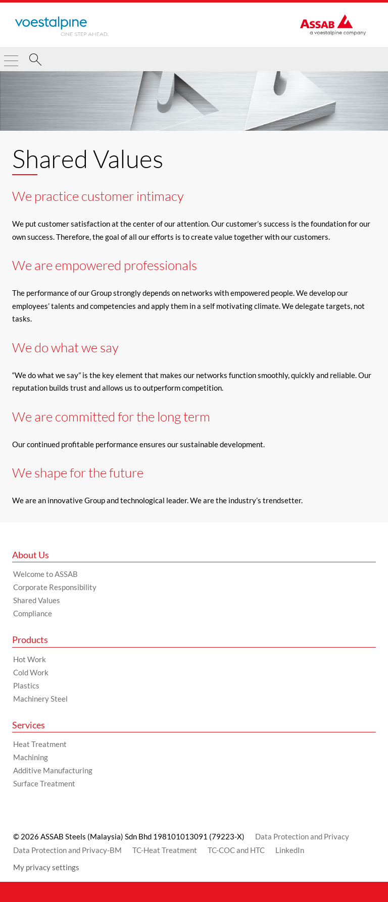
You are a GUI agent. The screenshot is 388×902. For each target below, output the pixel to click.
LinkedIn (289, 850)
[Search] (35, 61)
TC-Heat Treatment (164, 850)
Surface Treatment (44, 783)
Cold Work (30, 672)
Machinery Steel (40, 698)
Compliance (32, 613)
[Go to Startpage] (62, 26)
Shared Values (36, 600)
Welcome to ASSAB (45, 573)
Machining (30, 757)
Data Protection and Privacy (302, 836)
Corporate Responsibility (54, 587)
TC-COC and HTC (236, 850)
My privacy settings (46, 867)
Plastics (26, 685)
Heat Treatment (40, 744)
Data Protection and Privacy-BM (67, 850)
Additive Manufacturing (52, 770)
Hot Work (29, 659)
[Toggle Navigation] (11, 56)
